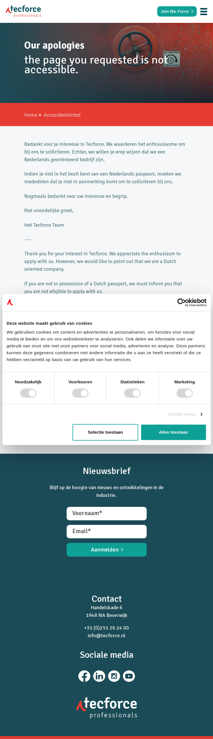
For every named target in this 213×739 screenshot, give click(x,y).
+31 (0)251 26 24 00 (106, 628)
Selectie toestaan (105, 432)
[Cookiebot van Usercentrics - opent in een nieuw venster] (181, 302)
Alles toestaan (173, 432)
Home (30, 115)
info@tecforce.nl (106, 635)
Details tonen (181, 414)
